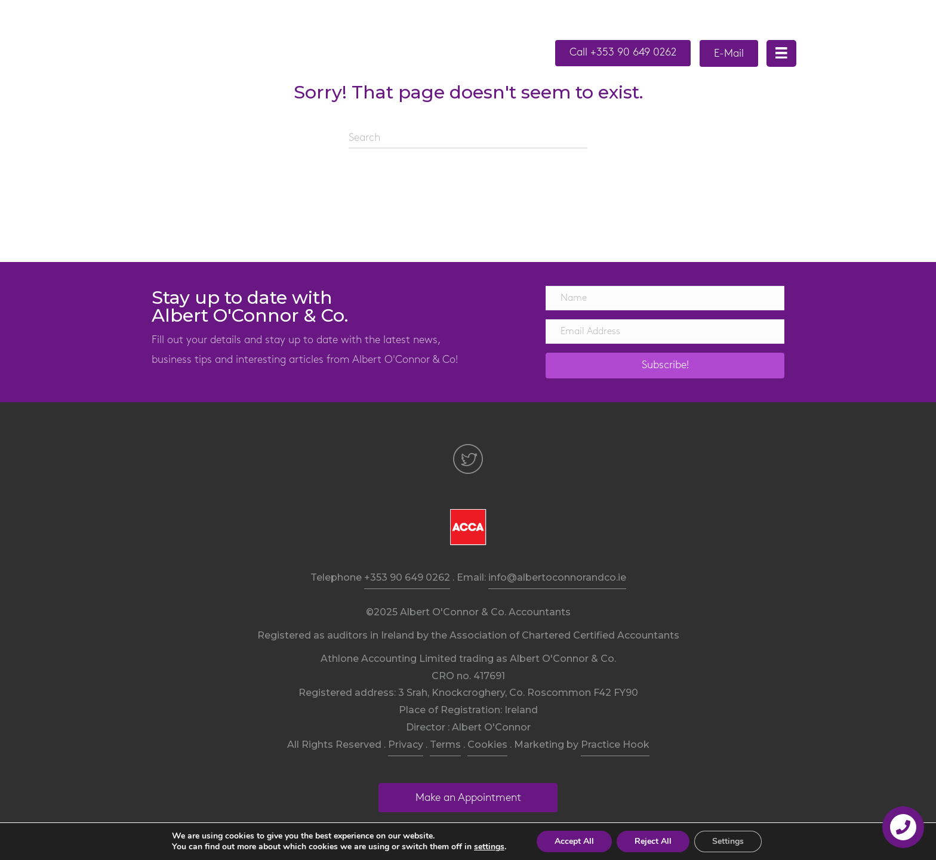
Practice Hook (615, 744)
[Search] (468, 138)
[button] (623, 53)
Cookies (487, 744)
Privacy (405, 744)
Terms (445, 744)
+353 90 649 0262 (407, 577)
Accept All (574, 841)
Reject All (653, 841)
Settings (728, 841)
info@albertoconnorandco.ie (557, 577)
